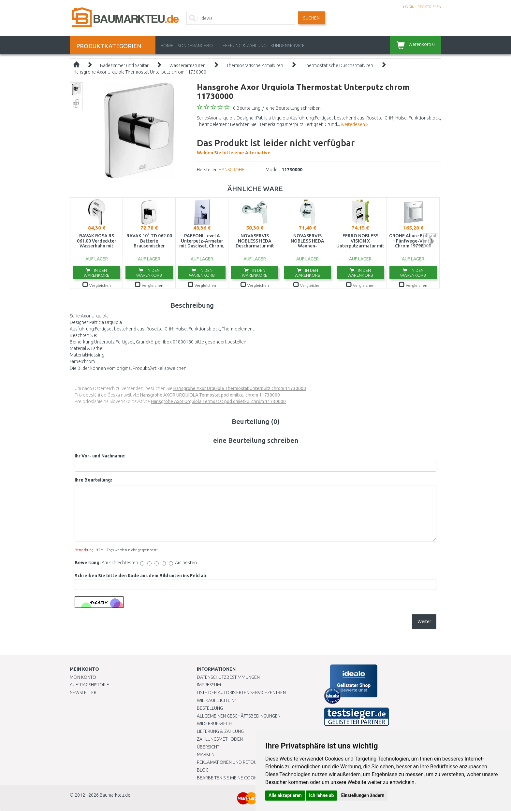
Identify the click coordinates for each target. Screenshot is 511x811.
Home (166, 45)
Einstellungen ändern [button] (363, 795)
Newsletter (83, 692)
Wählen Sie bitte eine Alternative (276, 145)
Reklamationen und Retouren (231, 762)
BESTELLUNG (210, 708)
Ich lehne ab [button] (321, 795)
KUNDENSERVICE (287, 45)
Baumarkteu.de (115, 795)
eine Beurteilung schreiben (293, 108)
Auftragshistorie (89, 684)
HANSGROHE (231, 169)
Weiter (424, 621)
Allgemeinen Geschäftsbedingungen (239, 716)
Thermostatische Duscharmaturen (338, 65)
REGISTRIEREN (429, 7)
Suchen (311, 18)
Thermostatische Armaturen (254, 65)
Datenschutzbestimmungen (228, 677)
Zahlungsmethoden (220, 739)
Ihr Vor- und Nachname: (100, 455)
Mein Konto (83, 677)
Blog (203, 770)
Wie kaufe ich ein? (216, 700)
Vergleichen (96, 285)
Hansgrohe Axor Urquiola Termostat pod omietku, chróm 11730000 (218, 401)
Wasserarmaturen (187, 65)
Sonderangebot (196, 45)
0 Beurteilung (246, 108)
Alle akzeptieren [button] (285, 795)
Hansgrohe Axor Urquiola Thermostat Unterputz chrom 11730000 (139, 72)
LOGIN (409, 7)
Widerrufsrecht (215, 723)
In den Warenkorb (97, 272)
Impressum (209, 684)
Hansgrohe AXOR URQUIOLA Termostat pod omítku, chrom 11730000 (210, 395)
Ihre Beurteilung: (93, 479)
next (430, 240)
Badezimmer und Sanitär (124, 65)
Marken (205, 754)
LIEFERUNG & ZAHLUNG (242, 45)
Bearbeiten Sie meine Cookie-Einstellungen (245, 777)
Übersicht (208, 746)
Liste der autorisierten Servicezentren (241, 692)
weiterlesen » (354, 124)
